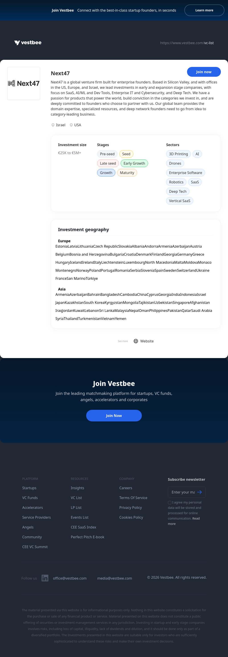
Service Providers (36, 517)
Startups (29, 487)
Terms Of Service (133, 497)
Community (32, 537)
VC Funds (30, 497)
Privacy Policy (130, 507)
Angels (28, 527)
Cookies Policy (131, 517)
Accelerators (32, 507)
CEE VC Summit (35, 546)
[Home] (27, 43)
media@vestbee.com (114, 578)
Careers (125, 487)
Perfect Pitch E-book (87, 537)
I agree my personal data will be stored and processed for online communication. (185, 513)
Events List (80, 517)
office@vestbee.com (70, 578)
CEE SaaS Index (83, 527)
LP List (76, 507)
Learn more (204, 10)
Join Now (114, 415)
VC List (76, 497)
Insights (77, 487)
